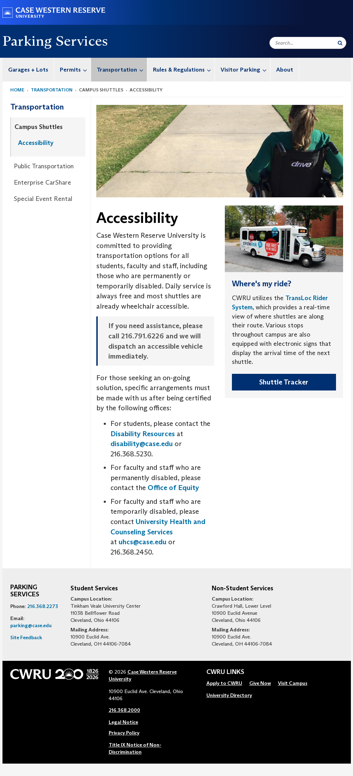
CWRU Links (225, 672)
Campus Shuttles (39, 127)
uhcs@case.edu (142, 542)
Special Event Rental (43, 199)
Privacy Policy (124, 733)
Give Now (260, 683)
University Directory (229, 695)
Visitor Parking (245, 69)
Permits (75, 69)
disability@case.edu (141, 443)
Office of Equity (173, 487)
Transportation (122, 69)
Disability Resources (142, 433)
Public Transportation (44, 166)
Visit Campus (292, 683)
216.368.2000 (124, 710)
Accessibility (35, 143)
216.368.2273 (42, 606)
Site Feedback (26, 637)
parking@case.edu (31, 625)
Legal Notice (123, 722)
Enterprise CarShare (42, 182)
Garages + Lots (28, 69)
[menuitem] (28, 69)
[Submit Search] (340, 43)
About (284, 69)
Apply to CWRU (224, 683)
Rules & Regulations (184, 69)
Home (17, 89)
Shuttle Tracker (283, 382)
